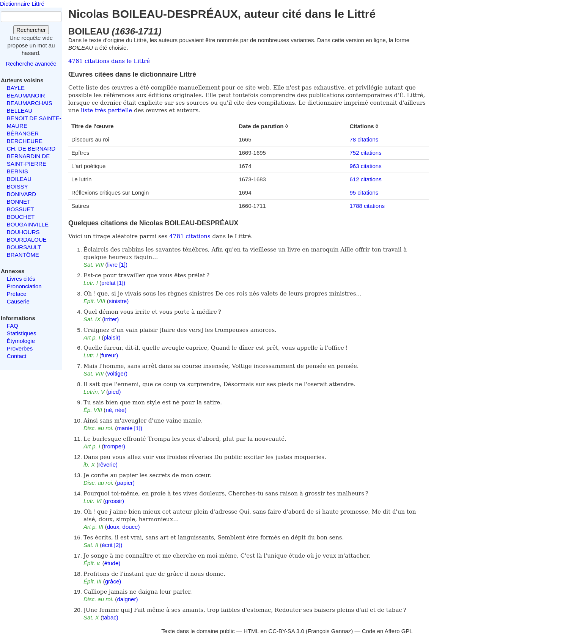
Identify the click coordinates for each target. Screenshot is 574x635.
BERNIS (17, 171)
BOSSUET (20, 209)
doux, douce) (123, 526)
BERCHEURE (24, 141)
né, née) (115, 410)
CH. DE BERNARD (31, 148)
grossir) (114, 501)
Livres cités (21, 278)
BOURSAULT (24, 247)
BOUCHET (21, 217)
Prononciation (24, 286)
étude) (112, 563)
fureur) (109, 355)
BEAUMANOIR (26, 95)
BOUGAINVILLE (28, 224)
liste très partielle (106, 110)
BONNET (19, 201)
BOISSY (17, 186)
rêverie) (108, 464)
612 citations (365, 179)
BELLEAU (20, 110)
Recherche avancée (31, 63)
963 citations (365, 166)
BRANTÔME (23, 254)
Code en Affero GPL (387, 631)
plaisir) (112, 337)
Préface (17, 294)
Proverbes (20, 348)
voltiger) (117, 373)
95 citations (363, 192)
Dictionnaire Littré (22, 3)
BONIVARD (21, 194)
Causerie (18, 301)
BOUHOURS (23, 232)
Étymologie (21, 341)
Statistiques (21, 333)
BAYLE (16, 88)
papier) (126, 482)
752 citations (365, 152)
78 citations (363, 139)
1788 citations (367, 206)
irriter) (111, 319)
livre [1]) (117, 264)
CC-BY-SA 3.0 (286, 631)
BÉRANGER (23, 133)
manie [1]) (129, 428)
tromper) (114, 446)
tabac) (110, 617)
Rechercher (31, 30)
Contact (17, 356)
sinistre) (119, 301)
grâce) (113, 581)
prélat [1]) (113, 283)
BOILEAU (19, 179)
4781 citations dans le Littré (109, 61)
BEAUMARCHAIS (29, 103)
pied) (114, 391)
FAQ (12, 325)
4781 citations (189, 236)
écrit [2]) (112, 545)
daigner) (127, 599)
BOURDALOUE (27, 239)
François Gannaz (329, 631)
